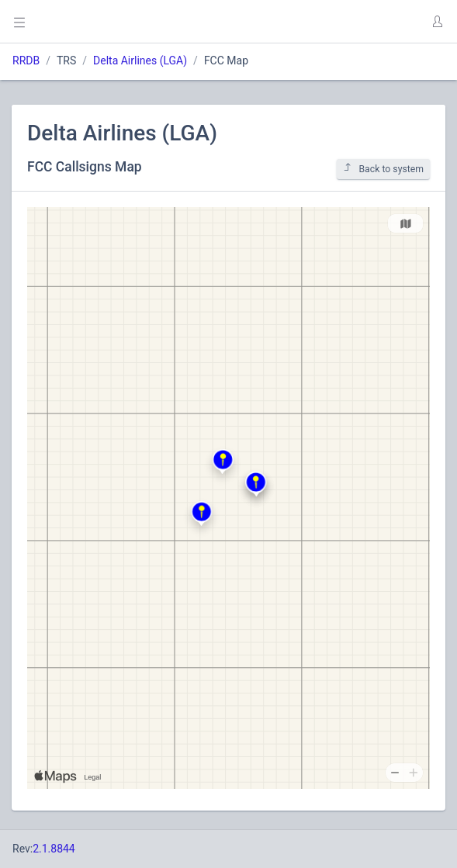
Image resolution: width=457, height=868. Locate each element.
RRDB (26, 60)
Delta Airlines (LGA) (140, 60)
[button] (437, 22)
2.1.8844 (54, 848)
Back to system (383, 169)
